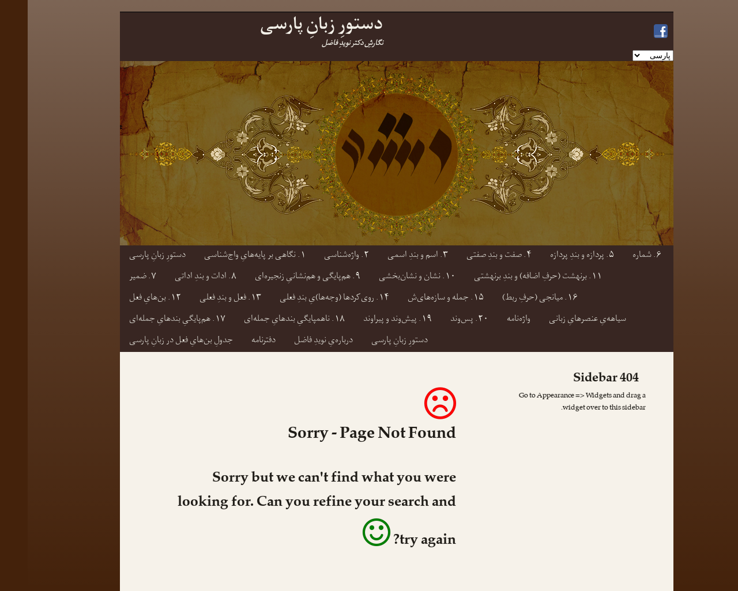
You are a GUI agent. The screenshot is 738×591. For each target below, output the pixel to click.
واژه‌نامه (491, 320)
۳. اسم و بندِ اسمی (390, 256)
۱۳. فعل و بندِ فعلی (203, 299)
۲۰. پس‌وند (442, 320)
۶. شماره (619, 256)
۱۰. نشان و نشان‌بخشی (389, 277)
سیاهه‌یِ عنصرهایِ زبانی (559, 320)
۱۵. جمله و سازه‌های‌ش (418, 299)
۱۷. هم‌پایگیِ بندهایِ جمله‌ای (149, 320)
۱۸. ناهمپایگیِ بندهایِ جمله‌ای (266, 320)
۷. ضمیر (115, 277)
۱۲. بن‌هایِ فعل (127, 299)
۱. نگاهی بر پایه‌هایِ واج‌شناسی (227, 256)
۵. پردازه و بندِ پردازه (554, 256)
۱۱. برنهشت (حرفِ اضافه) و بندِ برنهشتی (510, 277)
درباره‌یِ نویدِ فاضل (295, 341)
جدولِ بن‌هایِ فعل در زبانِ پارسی (153, 341)
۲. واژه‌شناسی (318, 256)
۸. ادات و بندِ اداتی (178, 277)
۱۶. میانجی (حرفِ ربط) (512, 299)
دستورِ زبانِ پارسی (129, 256)
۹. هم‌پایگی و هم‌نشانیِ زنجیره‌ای (280, 277)
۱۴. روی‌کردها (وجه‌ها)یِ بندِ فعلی (307, 299)
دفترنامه (236, 341)
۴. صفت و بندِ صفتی (471, 256)
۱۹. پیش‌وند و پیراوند (370, 320)
